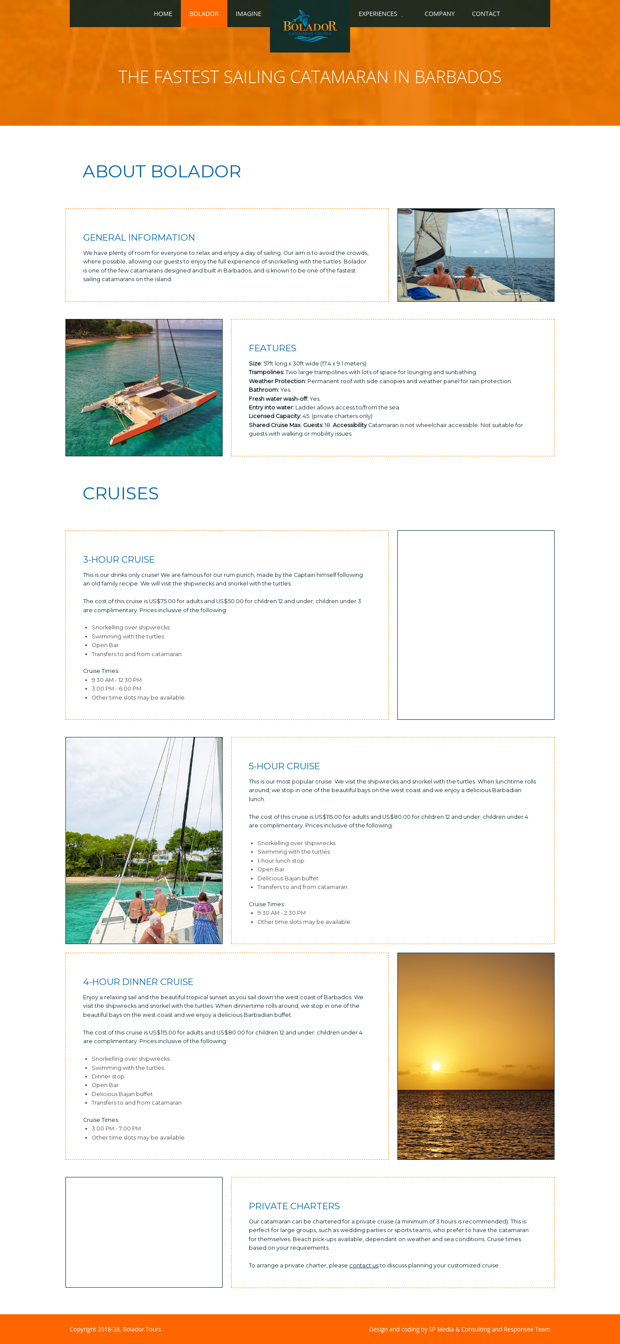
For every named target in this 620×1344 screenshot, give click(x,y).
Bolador (204, 13)
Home (163, 13)
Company (440, 13)
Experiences (378, 13)
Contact (486, 13)
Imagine (248, 13)
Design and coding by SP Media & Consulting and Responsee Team (459, 1329)
